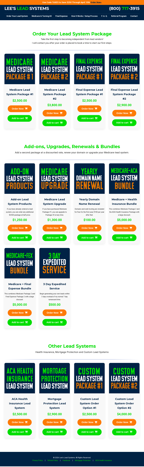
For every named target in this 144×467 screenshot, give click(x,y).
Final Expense (61, 16)
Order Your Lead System (17, 16)
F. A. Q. (104, 16)
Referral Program (118, 16)
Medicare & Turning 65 (42, 16)
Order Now (20, 108)
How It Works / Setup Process (84, 16)
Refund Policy (52, 461)
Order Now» (96, 2)
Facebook (66, 461)
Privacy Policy (37, 461)
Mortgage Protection (83, 461)
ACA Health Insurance (103, 461)
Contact (134, 16)
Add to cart (20, 118)
